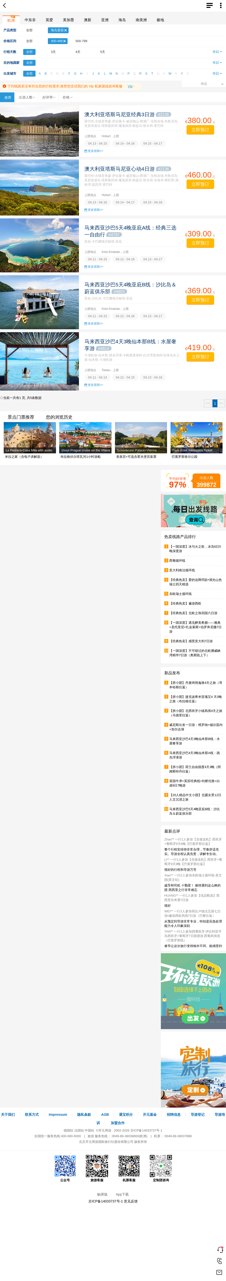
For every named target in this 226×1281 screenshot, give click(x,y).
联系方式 (32, 1115)
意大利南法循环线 (182, 570)
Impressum (58, 1115)
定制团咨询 (161, 1168)
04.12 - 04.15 (125, 377)
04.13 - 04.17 (152, 259)
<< (208, 403)
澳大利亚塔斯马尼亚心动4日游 (127, 169)
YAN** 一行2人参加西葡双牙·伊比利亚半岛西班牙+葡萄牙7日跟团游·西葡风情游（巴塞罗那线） (193, 936)
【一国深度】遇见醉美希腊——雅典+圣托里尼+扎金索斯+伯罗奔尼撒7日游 (195, 627)
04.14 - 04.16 (125, 143)
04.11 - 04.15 (97, 259)
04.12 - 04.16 (125, 259)
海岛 (122, 20)
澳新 (87, 20)
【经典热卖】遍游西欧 (185, 603)
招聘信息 (174, 1115)
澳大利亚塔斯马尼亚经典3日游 (127, 114)
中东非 (30, 20)
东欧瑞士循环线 (180, 594)
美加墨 (68, 20)
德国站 (68, 1130)
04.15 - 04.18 (152, 202)
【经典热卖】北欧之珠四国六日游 (193, 613)
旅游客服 (97, 1168)
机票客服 (129, 1168)
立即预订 (200, 129)
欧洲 (11, 20)
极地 (160, 20)
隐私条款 (84, 1115)
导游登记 (198, 1115)
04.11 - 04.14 (97, 377)
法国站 (79, 1130)
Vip (130, 86)
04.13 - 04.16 (97, 202)
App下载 (122, 1194)
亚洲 (105, 20)
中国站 (89, 1130)
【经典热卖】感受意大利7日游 (191, 641)
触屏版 (102, 1194)
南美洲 (141, 20)
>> (221, 403)
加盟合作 (118, 1123)
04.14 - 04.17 (125, 202)
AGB (105, 1115)
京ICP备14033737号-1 (146, 1130)
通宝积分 (126, 1115)
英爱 (49, 20)
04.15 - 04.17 (152, 143)
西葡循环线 (177, 560)
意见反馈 (131, 1201)
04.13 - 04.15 (97, 143)
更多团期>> (95, 151)
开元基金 (150, 1115)
